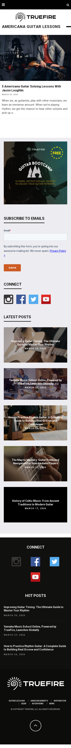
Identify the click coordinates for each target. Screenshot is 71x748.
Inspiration (60, 701)
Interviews (38, 704)
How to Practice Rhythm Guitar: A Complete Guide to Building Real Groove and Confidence (35, 421)
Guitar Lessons (17, 701)
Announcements (39, 701)
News (52, 704)
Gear (23, 704)
